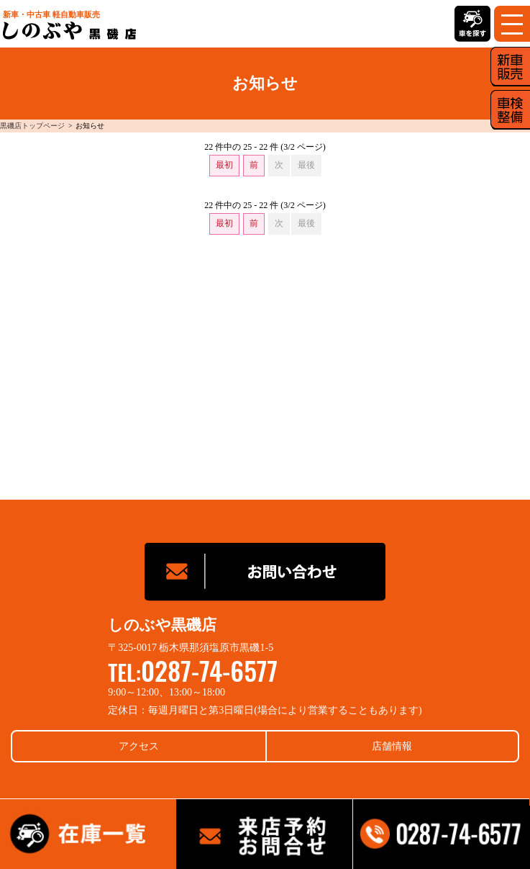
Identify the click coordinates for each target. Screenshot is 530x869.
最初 (224, 165)
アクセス (139, 746)
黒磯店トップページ (32, 126)
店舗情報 (392, 746)
